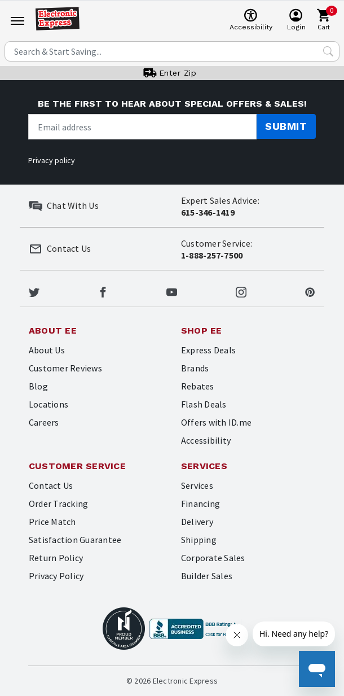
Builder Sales (206, 575)
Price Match (52, 521)
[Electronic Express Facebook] (103, 290)
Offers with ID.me (216, 422)
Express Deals (208, 350)
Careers (44, 422)
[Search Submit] (328, 51)
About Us (47, 350)
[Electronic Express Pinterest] (310, 290)
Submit (286, 126)
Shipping (199, 539)
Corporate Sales (213, 557)
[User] (296, 20)
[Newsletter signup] (142, 126)
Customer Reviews (65, 368)
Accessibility (206, 440)
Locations (48, 404)
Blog (38, 386)
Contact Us (51, 485)
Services (197, 485)
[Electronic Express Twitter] (34, 290)
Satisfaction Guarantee (75, 539)
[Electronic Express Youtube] (171, 290)
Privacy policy (51, 160)
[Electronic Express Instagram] (241, 290)
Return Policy (56, 557)
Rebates (197, 386)
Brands (195, 368)
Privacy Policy (56, 575)
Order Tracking (58, 503)
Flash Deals (204, 404)
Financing (200, 503)
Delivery (197, 521)
